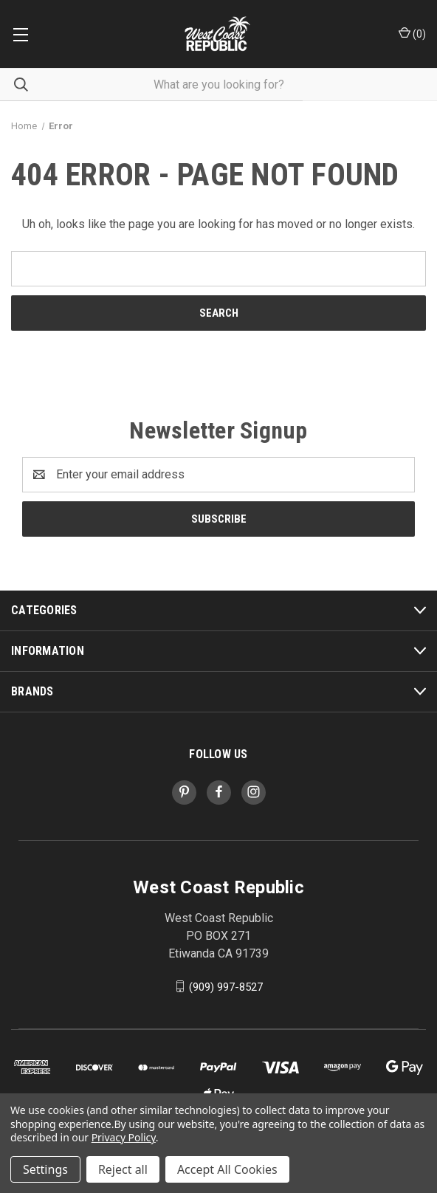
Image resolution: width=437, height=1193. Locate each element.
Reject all (123, 1169)
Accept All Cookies (227, 1169)
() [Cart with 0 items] (412, 33)
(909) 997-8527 (226, 986)
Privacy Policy (124, 1137)
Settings (45, 1169)
